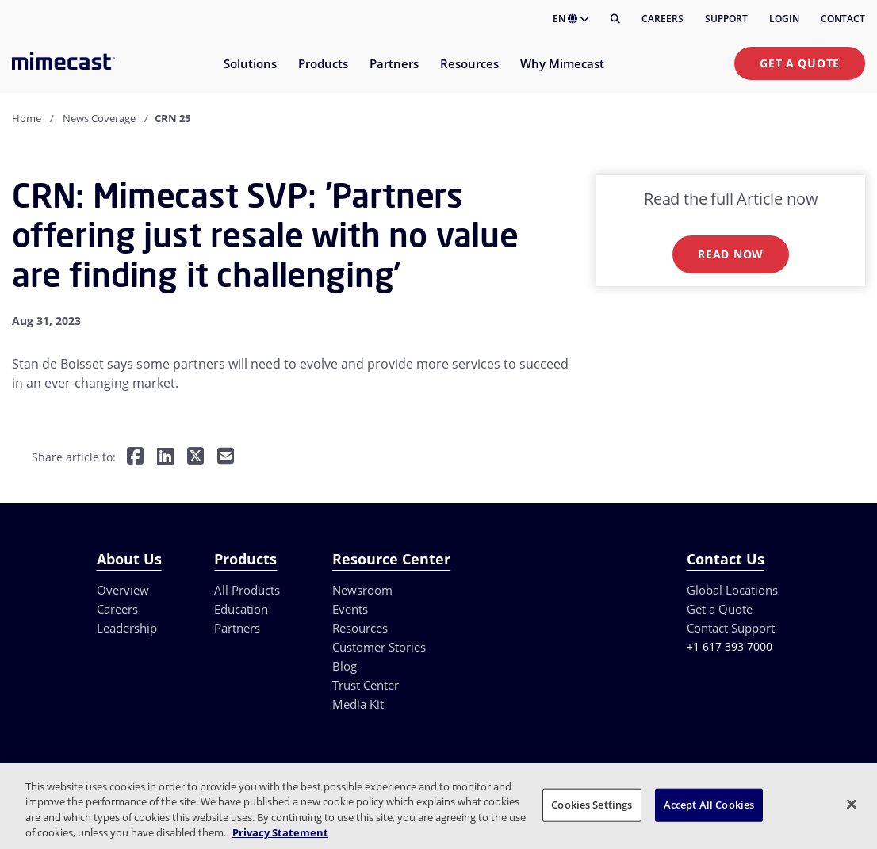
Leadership (127, 628)
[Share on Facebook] (135, 458)
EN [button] (571, 18)
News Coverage (99, 118)
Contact (843, 18)
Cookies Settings (591, 804)
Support (726, 18)
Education (241, 609)
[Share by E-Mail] (225, 458)
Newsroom (362, 590)
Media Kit (358, 704)
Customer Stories (379, 647)
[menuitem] (249, 73)
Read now (731, 254)
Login (784, 18)
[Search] (615, 19)
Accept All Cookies (709, 804)
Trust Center (365, 685)
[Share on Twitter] (195, 458)
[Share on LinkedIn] (165, 458)
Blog (344, 666)
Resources (360, 628)
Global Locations (732, 590)
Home (26, 118)
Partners (237, 628)
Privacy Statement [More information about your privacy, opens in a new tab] (280, 832)
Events (350, 609)
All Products (247, 590)
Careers (662, 18)
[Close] (851, 803)
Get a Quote (800, 63)
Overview (123, 590)
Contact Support (731, 628)
